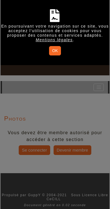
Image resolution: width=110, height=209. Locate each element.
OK (55, 50)
